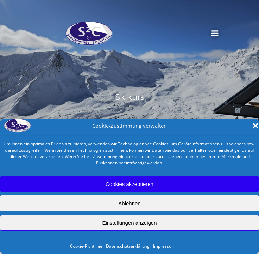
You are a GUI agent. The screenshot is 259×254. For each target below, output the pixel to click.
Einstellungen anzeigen (129, 223)
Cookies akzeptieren (129, 184)
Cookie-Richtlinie (86, 246)
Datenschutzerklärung (128, 246)
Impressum (164, 246)
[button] (255, 125)
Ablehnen (129, 203)
